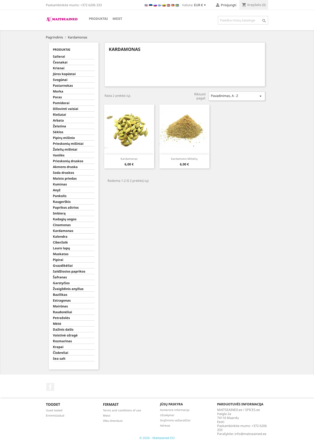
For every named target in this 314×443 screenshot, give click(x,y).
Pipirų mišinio (64, 138)
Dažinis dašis (63, 329)
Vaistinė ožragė (65, 335)
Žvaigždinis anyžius (68, 289)
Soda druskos (63, 173)
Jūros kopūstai (64, 74)
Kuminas (60, 184)
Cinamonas (62, 225)
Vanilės (58, 155)
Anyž (56, 190)
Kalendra (60, 237)
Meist (117, 18)
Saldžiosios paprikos (69, 271)
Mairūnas (60, 306)
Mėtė (57, 324)
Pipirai (58, 260)
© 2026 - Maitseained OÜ (157, 438)
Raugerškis (62, 202)
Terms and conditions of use (122, 410)
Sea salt (59, 358)
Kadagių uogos (64, 219)
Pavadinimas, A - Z (237, 96)
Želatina (59, 126)
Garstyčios (61, 283)
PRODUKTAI (98, 18)
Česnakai (60, 62)
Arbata (58, 120)
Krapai (58, 347)
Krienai (58, 68)
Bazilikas (60, 295)
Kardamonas (63, 231)
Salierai (59, 56)
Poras (57, 97)
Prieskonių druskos (68, 161)
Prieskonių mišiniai (68, 144)
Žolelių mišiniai (65, 149)
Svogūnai (60, 80)
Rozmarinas (62, 341)
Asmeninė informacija (174, 410)
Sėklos (58, 132)
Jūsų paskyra (171, 404)
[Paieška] (243, 20)
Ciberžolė (60, 242)
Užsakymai (167, 415)
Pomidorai (61, 103)
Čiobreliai (60, 353)
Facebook (50, 387)
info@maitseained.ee (250, 434)
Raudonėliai (62, 312)
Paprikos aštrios (66, 207)
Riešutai (59, 115)
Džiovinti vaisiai (65, 109)
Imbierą (59, 213)
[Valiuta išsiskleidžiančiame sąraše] (200, 5)
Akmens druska (65, 167)
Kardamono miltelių (184, 159)
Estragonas (62, 300)
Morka (58, 91)
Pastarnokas (63, 86)
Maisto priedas (65, 178)
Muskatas (60, 254)
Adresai (165, 425)
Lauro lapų (61, 248)
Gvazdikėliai (63, 266)
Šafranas (60, 277)
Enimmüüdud (55, 415)
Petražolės (61, 318)
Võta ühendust (113, 421)
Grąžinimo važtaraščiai (175, 420)
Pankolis (59, 196)
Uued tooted (54, 410)
